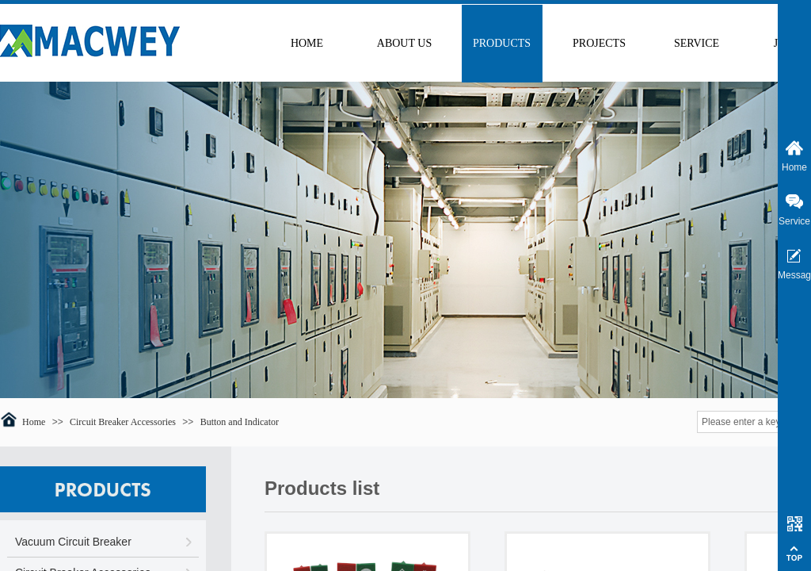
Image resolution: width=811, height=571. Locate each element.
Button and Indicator (239, 421)
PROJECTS (599, 43)
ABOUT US (404, 43)
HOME (307, 43)
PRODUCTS (502, 43)
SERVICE (696, 43)
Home (33, 421)
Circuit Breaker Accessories (123, 421)
